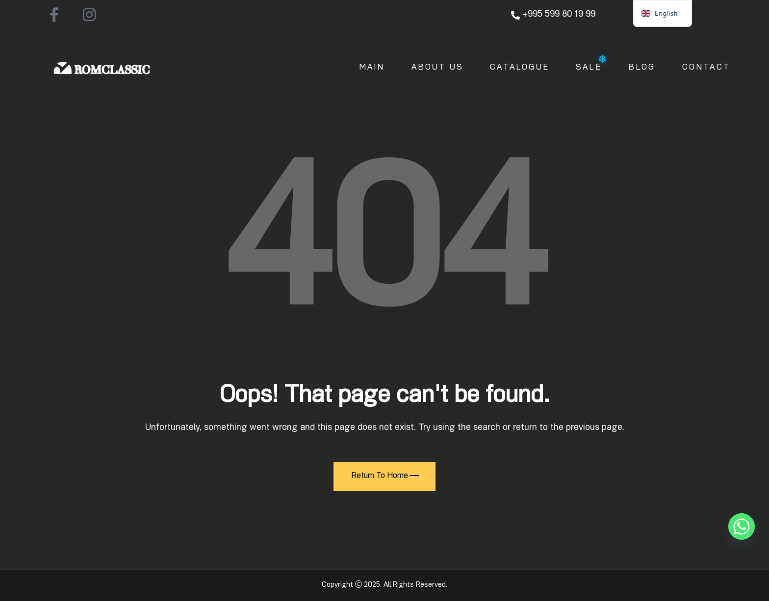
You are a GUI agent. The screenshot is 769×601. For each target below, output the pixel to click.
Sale (589, 68)
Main (372, 68)
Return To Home (385, 476)
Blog (642, 68)
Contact (706, 68)
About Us (437, 68)
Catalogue (519, 68)
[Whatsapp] (741, 526)
